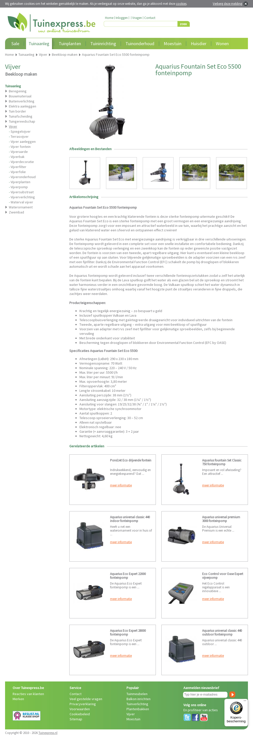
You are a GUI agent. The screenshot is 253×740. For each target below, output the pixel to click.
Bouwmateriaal (20, 96)
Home (109, 18)
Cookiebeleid (80, 714)
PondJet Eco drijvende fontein (130, 460)
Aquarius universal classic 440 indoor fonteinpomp (130, 519)
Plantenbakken (137, 709)
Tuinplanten (70, 43)
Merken (18, 699)
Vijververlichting (23, 197)
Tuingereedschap (22, 121)
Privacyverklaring (83, 704)
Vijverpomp (19, 187)
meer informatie (121, 485)
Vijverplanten (20, 182)
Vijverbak (18, 156)
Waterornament (21, 207)
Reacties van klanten (28, 694)
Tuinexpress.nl (47, 733)
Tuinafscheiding (20, 116)
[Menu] (245, 702)
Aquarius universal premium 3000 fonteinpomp (221, 519)
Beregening (18, 91)
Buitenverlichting (21, 101)
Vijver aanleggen (23, 141)
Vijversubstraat (22, 192)
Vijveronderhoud (23, 177)
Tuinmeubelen (136, 694)
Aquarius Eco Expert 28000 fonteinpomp (128, 632)
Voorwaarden (80, 709)
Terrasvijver (20, 136)
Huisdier (198, 43)
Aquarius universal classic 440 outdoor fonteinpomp (222, 632)
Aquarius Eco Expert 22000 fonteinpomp (128, 576)
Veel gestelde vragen (86, 699)
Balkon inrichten (138, 699)
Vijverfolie (18, 172)
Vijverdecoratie (22, 161)
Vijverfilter (18, 167)
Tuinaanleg (39, 43)
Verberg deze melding (227, 4)
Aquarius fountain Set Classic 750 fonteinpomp (221, 462)
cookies (181, 4)
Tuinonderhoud (139, 43)
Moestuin (172, 43)
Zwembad (16, 212)
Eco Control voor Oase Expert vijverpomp (222, 576)
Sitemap (76, 719)
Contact (149, 18)
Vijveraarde (19, 151)
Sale (15, 43)
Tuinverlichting (137, 704)
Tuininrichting (103, 43)
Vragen (137, 18)
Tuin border (17, 111)
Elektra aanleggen (22, 106)
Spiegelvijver (21, 131)
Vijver (130, 714)
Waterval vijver (22, 202)
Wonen (222, 43)
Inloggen (122, 18)
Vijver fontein (21, 146)
